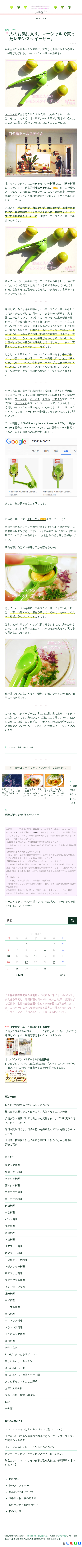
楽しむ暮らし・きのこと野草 (21, 1381)
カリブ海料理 (12, 1307)
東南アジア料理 (13, 1172)
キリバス (35, 399)
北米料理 (10, 1293)
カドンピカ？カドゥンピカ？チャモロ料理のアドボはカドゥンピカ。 (11, 792)
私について (15, 1479)
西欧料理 (10, 1232)
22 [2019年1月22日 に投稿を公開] (26, 962)
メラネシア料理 (13, 1327)
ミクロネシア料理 (15, 747)
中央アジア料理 (13, 1192)
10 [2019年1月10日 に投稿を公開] (44, 949)
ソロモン (57, 399)
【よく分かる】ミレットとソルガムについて (30, 1447)
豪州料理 (10, 1341)
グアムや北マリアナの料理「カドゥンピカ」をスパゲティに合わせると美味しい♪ (33, 792)
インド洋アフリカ (15, 1287)
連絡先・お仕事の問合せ (22, 1498)
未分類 (8, 1408)
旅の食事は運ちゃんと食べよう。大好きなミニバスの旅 (36, 1111)
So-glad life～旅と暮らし (37, 1536)
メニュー (41, 18)
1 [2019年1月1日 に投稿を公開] (26, 943)
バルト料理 (11, 1219)
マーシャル (11, 114)
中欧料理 (10, 1212)
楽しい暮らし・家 (15, 1368)
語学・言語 (11, 1347)
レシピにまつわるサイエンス (21, 1354)
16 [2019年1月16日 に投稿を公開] (35, 956)
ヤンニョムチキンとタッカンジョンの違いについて (33, 1429)
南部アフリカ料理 (15, 1266)
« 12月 (19, 974)
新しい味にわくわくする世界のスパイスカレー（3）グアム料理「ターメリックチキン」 (54, 793)
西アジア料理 (12, 1185)
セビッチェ (33, 519)
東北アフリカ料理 (15, 1280)
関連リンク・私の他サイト (24, 1504)
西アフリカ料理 (13, 1253)
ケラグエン (46, 187)
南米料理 (10, 1314)
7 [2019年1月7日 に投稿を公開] (17, 949)
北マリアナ (36, 118)
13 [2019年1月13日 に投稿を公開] (8, 956)
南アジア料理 (12, 1178)
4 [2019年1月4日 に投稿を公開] (54, 943)
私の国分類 (15, 1511)
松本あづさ (62, 1536)
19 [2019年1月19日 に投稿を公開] (63, 956)
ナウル (46, 399)
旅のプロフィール (19, 1485)
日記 (7, 1402)
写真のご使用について (21, 1492)
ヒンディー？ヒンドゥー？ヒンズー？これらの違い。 (35, 1453)
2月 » (63, 974)
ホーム (8, 901)
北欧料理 (10, 1226)
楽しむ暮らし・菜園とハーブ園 (22, 1374)
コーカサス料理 (13, 1199)
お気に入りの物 (28, 747)
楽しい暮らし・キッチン (18, 1361)
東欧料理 (10, 1205)
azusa (13, 30)
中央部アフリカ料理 (16, 1259)
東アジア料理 (12, 1165)
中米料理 (10, 1300)
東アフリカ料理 (13, 1273)
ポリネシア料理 (13, 1320)
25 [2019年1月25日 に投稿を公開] (54, 962)
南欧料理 (10, 1239)
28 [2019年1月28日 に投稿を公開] (17, 968)
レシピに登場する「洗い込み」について (27, 1105)
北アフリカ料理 (13, 1246)
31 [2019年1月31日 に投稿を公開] (44, 968)
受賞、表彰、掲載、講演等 (20, 1395)
